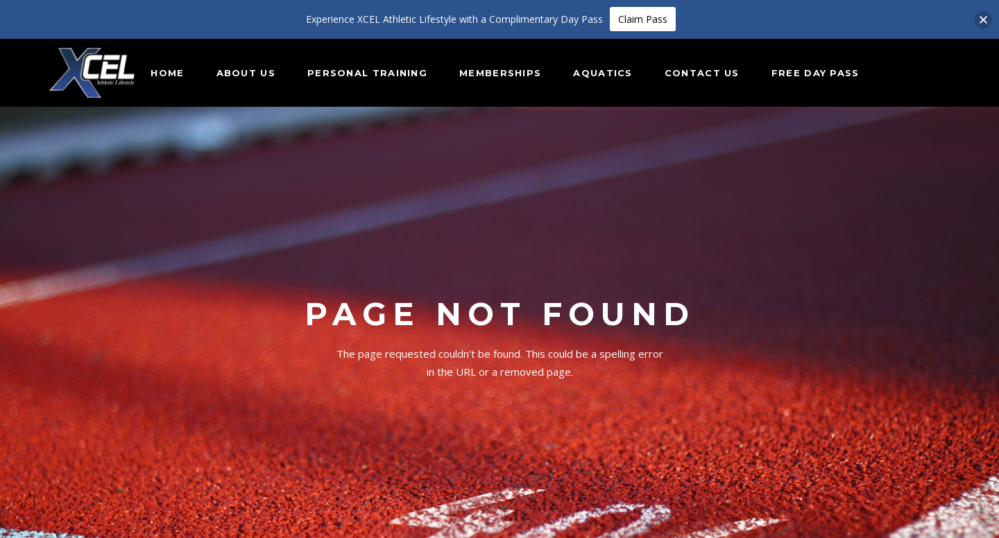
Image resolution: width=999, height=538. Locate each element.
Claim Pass (642, 19)
